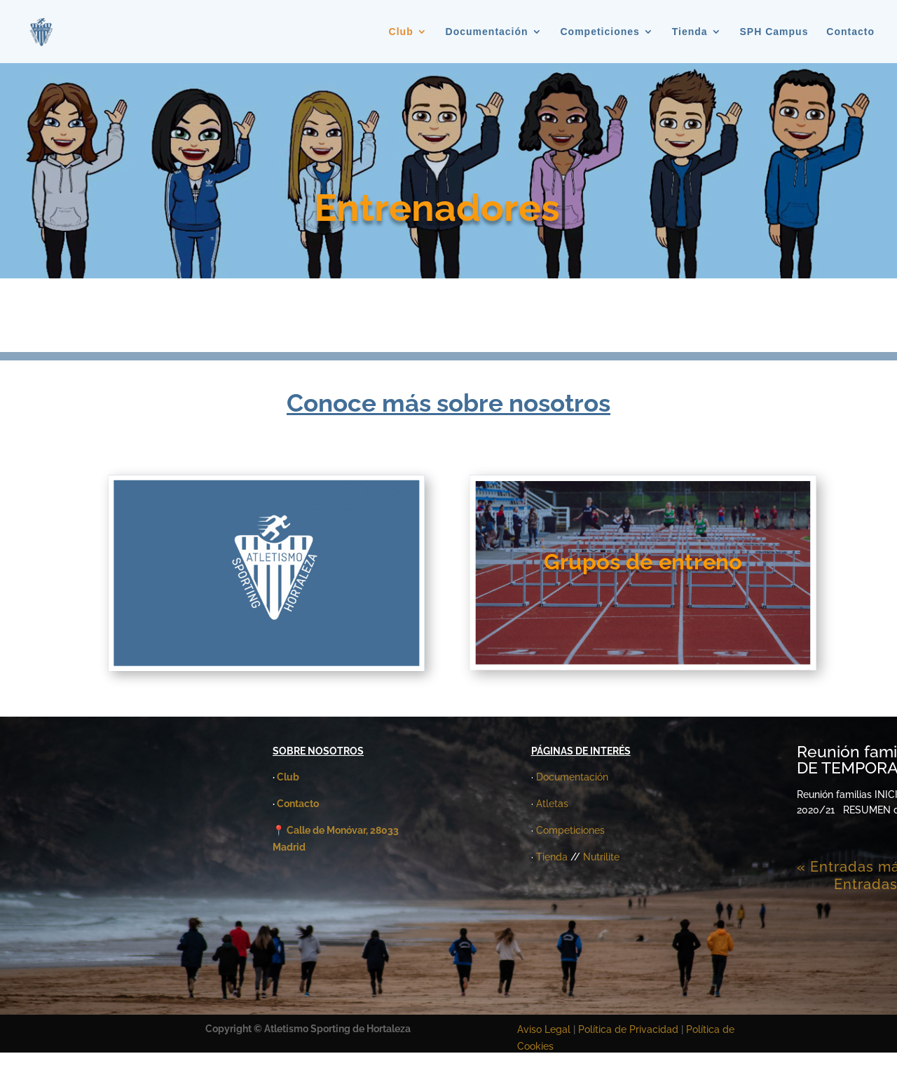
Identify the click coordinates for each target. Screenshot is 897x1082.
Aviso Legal (543, 1029)
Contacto (850, 32)
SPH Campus (774, 32)
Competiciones (600, 32)
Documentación (487, 32)
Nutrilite (601, 857)
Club (401, 32)
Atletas (552, 803)
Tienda (690, 32)
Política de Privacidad (629, 1029)
